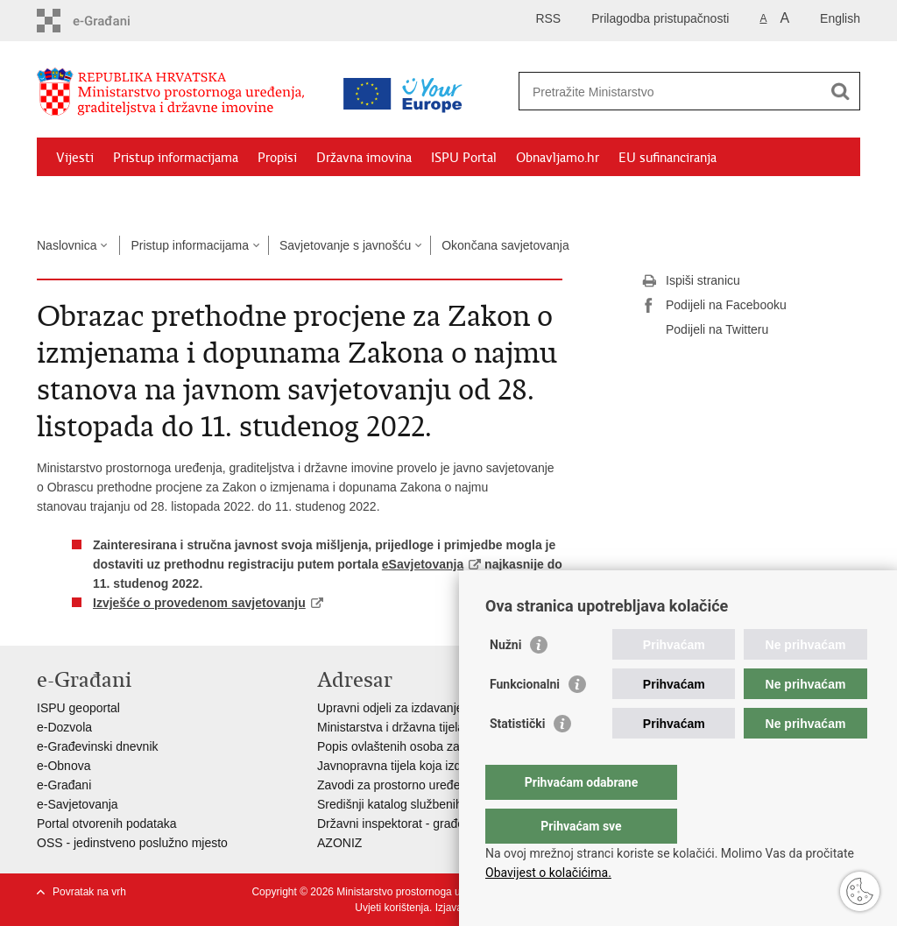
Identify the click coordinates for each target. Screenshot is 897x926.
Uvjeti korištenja (392, 907)
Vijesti (75, 158)
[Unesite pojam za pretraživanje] (670, 91)
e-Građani (64, 785)
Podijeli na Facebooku (714, 306)
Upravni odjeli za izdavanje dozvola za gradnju (443, 708)
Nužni (505, 680)
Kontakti (226, 198)
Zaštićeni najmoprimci (119, 198)
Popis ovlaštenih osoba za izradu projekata (433, 746)
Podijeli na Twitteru (704, 330)
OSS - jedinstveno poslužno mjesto (132, 843)
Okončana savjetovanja (505, 245)
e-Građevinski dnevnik (98, 746)
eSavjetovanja (422, 564)
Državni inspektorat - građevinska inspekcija (436, 823)
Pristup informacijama (175, 158)
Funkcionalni (525, 719)
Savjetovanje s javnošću (345, 245)
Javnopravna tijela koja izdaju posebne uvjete (440, 766)
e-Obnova (63, 766)
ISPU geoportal (78, 708)
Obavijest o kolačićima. (548, 873)
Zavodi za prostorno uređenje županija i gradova (448, 785)
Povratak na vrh (89, 892)
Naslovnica (66, 245)
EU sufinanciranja (667, 158)
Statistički (517, 759)
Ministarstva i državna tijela (390, 727)
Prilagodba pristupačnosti (660, 18)
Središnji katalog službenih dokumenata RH (435, 804)
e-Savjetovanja (77, 804)
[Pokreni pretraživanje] (840, 91)
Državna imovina (364, 158)
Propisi (277, 158)
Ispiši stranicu (690, 281)
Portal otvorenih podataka (107, 823)
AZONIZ (339, 843)
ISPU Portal (464, 158)
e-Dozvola (64, 727)
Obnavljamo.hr (557, 158)
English (840, 18)
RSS (548, 18)
